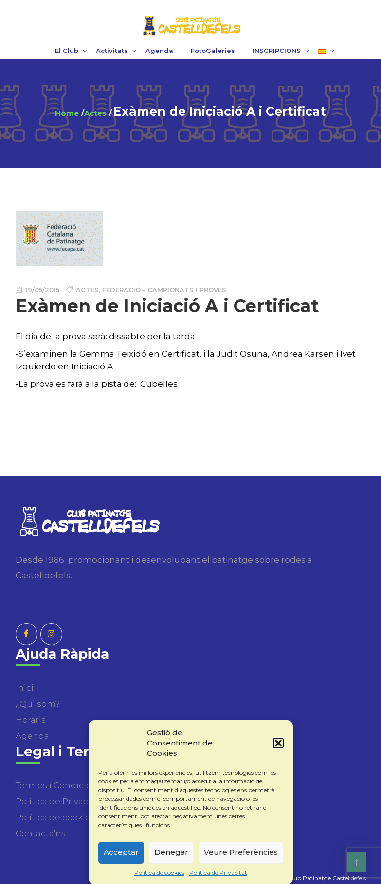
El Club (66, 50)
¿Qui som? (38, 704)
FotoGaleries (213, 50)
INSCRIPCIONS (277, 50)
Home (67, 113)
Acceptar (121, 852)
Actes (95, 113)
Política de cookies (159, 872)
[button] (278, 743)
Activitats (112, 50)
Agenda (159, 50)
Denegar (171, 852)
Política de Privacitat (218, 872)
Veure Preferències (241, 852)
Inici (25, 688)
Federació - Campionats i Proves (164, 290)
